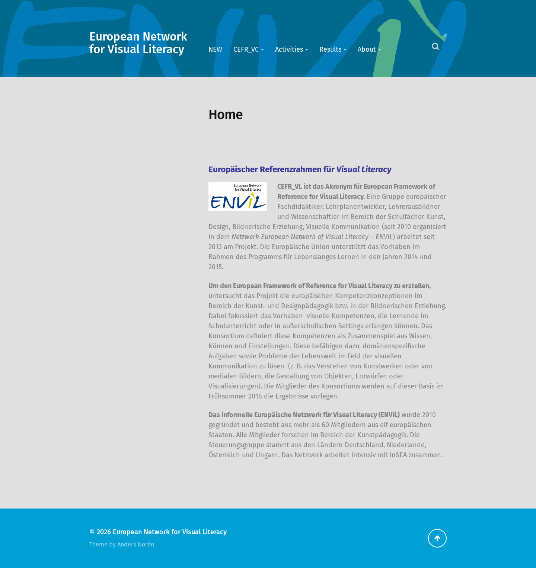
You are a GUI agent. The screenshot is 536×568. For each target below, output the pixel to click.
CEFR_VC (246, 49)
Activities (289, 49)
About (367, 49)
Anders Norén (135, 544)
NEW (215, 49)
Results (330, 49)
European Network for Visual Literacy (138, 43)
